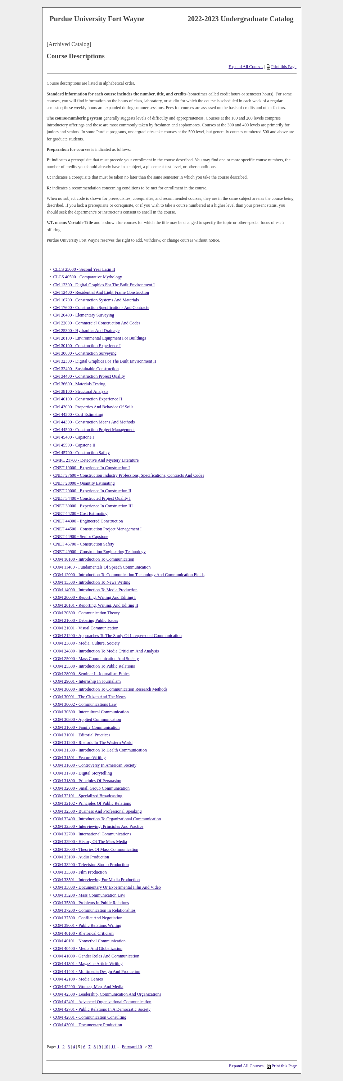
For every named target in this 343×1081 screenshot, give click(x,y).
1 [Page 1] (58, 1046)
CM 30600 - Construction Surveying (85, 353)
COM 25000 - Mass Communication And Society (96, 658)
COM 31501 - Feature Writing (79, 757)
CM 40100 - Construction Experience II (87, 399)
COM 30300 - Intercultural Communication (91, 711)
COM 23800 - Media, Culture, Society (86, 643)
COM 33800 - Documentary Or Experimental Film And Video (107, 887)
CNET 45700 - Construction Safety (83, 544)
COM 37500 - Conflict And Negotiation (87, 917)
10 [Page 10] (106, 1046)
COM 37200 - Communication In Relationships (94, 910)
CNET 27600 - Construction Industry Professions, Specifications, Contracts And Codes (128, 475)
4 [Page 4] (74, 1046)
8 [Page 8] (95, 1046)
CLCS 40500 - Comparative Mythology (87, 276)
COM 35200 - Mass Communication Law (89, 895)
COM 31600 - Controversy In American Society (94, 765)
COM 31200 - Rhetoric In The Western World (92, 742)
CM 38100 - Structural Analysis (80, 391)
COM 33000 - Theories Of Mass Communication (95, 849)
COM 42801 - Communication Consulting (89, 1017)
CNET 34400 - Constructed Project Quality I (92, 498)
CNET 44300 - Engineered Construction (88, 521)
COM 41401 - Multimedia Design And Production (96, 971)
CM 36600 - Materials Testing (79, 383)
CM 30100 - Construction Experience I (87, 345)
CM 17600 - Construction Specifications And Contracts (101, 307)
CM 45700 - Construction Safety (81, 452)
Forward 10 (132, 1046)
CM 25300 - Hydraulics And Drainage (86, 330)
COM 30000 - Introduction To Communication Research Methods (110, 689)
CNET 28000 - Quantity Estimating (84, 483)
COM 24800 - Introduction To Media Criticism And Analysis (106, 651)
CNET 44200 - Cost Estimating (80, 513)
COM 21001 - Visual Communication (85, 628)
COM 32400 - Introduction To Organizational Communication (107, 818)
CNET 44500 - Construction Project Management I (97, 528)
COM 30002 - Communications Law (85, 704)
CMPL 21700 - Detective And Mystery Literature (96, 460)
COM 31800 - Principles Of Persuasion (87, 780)
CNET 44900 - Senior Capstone (80, 536)
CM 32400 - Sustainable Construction (86, 368)
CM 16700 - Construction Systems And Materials (96, 299)
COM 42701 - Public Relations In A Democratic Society (102, 1009)
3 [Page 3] (69, 1046)
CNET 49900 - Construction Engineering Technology (99, 551)
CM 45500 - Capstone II (74, 445)
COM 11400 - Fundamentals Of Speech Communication (102, 567)
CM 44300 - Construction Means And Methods (94, 422)
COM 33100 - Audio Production (81, 857)
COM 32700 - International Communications (92, 833)
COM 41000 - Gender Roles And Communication (96, 956)
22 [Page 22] (150, 1046)
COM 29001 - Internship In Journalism (87, 681)
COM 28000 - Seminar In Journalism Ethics (91, 673)
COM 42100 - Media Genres (78, 979)
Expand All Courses (246, 66)
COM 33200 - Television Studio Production (91, 864)
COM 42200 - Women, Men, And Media (88, 986)
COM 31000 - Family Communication (86, 727)
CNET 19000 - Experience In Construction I (91, 467)
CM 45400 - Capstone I (73, 437)
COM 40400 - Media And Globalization (87, 948)
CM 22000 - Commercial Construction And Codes (96, 323)
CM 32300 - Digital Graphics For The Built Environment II (104, 361)
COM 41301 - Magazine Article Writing (88, 963)
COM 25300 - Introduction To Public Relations (94, 666)
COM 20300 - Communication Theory (86, 612)
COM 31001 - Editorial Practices (81, 734)
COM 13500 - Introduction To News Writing (92, 582)
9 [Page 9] (100, 1046)
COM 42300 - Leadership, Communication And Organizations (107, 994)
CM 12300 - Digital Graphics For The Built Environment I (104, 284)
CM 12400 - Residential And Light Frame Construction (101, 292)
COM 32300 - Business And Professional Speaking (97, 811)
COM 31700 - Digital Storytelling (82, 773)
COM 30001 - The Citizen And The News (89, 696)
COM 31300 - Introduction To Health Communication (100, 750)
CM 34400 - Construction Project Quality (89, 376)
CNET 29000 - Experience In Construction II (92, 490)
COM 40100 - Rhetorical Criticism (83, 933)
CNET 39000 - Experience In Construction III (93, 505)
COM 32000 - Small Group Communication (91, 788)
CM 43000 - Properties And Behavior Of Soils (93, 406)
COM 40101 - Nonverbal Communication (89, 940)
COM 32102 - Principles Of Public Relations (92, 803)
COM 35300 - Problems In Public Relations (91, 902)
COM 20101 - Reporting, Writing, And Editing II (95, 605)
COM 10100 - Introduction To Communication (93, 559)
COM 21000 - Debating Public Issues (85, 620)
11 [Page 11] (113, 1046)
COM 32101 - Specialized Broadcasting (87, 795)
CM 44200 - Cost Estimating (78, 414)
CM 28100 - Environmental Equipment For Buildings (99, 338)
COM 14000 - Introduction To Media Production (95, 589)
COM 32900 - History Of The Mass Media (90, 841)
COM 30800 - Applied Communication (87, 719)
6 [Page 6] (84, 1046)
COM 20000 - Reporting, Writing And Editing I (94, 597)
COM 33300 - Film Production (80, 872)
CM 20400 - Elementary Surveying (83, 315)
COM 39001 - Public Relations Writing (87, 925)
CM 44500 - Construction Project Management (94, 429)
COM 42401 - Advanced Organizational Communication (102, 1001)
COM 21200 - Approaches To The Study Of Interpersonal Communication (117, 635)
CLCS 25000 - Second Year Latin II (84, 269)
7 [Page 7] (90, 1046)
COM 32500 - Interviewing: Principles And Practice (98, 826)
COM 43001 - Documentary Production (87, 1024)
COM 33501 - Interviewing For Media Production (96, 879)
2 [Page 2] (64, 1046)
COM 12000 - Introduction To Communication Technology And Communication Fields (128, 574)
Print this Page (281, 66)
